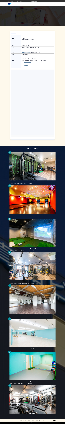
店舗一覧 (40, 420)
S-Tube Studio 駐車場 (27, 63)
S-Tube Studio (32, 420)
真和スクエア (24, 420)
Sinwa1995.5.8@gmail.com (36, 48)
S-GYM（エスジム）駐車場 (27, 62)
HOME (21, 420)
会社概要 (44, 420)
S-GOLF (37, 420)
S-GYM (29, 420)
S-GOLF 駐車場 (26, 65)
